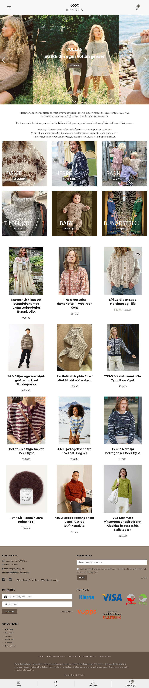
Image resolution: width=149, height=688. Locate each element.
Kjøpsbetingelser (56, 656)
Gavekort (9, 642)
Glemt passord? (66, 611)
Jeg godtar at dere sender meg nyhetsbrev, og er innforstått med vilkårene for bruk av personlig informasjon (111, 571)
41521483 (14, 565)
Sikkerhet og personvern (82, 656)
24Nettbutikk (79, 675)
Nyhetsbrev (105, 656)
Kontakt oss (10, 646)
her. (110, 129)
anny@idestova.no (16, 568)
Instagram (9, 639)
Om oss (8, 636)
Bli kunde (9, 633)
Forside (9, 629)
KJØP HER (74, 65)
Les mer (144, 578)
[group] (74, 59)
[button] (145, 60)
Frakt (41, 656)
